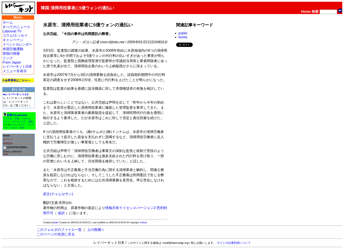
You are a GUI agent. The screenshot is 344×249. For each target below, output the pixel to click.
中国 (17, 118)
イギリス (26, 118)
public (183, 33)
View (5, 154)
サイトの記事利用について (234, 242)
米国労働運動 (13, 49)
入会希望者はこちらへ (16, 80)
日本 (22, 127)
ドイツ (6, 121)
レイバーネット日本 (17, 66)
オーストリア (19, 121)
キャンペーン (13, 40)
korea (182, 37)
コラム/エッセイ (15, 35)
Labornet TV (12, 31)
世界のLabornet (17, 115)
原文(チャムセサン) (58, 194)
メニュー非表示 (15, 71)
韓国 (30, 121)
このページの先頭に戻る (56, 234)
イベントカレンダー (17, 44)
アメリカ (7, 118)
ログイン (8, 139)
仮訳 (61, 213)
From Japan (12, 62)
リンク (8, 58)
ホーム (8, 22)
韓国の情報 (11, 53)
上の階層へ (95, 229)
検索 (315, 11)
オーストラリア (17, 124)
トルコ (13, 127)
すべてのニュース (16, 27)
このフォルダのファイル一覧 (59, 229)
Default (143, 222)
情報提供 (8, 143)
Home (306, 11)
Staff (56, 222)
